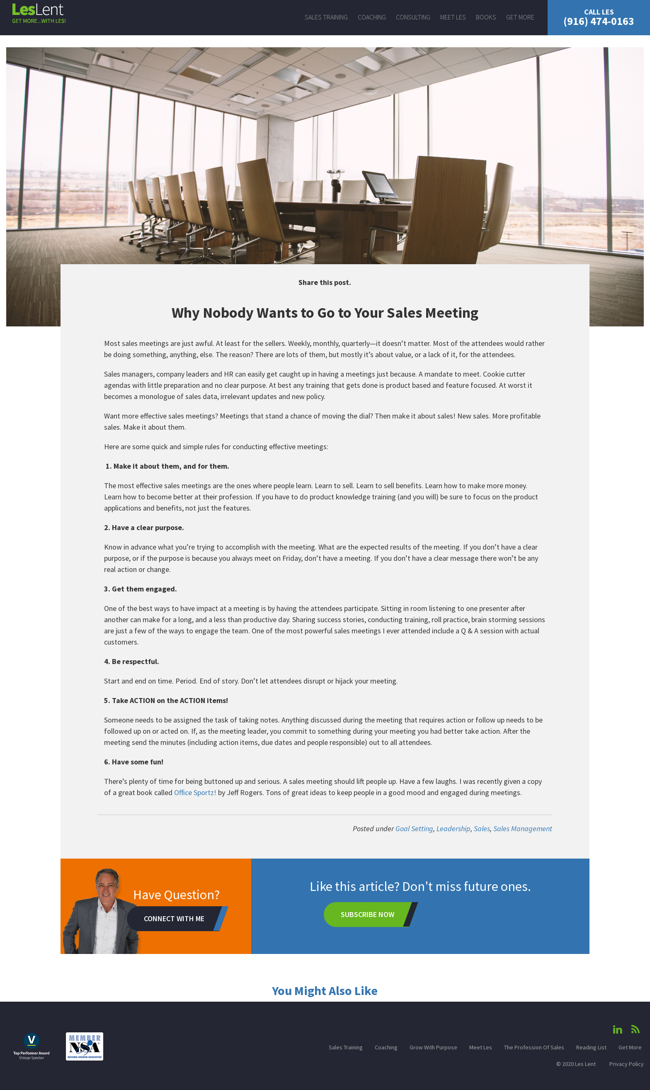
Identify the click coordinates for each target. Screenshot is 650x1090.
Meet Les (453, 17)
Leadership (454, 828)
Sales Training (326, 17)
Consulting (413, 17)
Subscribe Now (367, 914)
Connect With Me (174, 918)
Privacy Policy (626, 1064)
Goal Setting (414, 828)
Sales (482, 828)
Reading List (591, 1047)
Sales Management (522, 828)
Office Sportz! (195, 792)
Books (486, 17)
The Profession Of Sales (534, 1047)
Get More (520, 17)
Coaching (372, 17)
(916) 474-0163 (598, 17)
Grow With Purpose (433, 1047)
